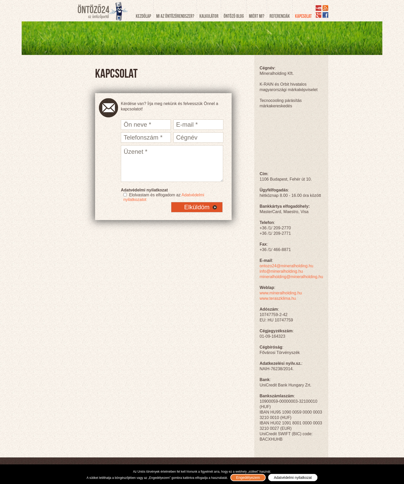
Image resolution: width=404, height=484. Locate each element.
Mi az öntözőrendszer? (175, 16)
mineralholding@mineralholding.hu (291, 277)
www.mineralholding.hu (280, 293)
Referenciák (280, 16)
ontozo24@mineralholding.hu (286, 266)
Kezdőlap (143, 16)
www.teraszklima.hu (277, 298)
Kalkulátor (208, 16)
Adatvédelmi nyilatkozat (293, 477)
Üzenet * (172, 163)
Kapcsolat (303, 16)
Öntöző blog (234, 16)
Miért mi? (256, 16)
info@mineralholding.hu (281, 271)
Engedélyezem (248, 477)
